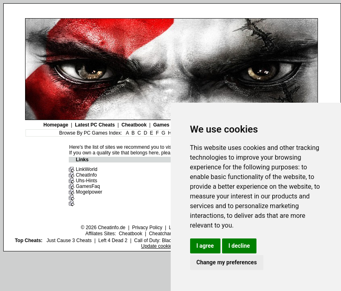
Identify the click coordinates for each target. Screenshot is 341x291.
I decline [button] (239, 245)
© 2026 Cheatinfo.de (103, 227)
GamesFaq (88, 186)
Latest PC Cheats (95, 125)
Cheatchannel (164, 233)
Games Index (168, 125)
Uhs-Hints (86, 180)
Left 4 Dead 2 (112, 240)
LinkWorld (86, 169)
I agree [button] (205, 245)
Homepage (55, 125)
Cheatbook (133, 125)
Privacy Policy (147, 227)
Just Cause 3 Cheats (69, 240)
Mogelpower (89, 192)
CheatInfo (86, 175)
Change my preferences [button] (227, 262)
